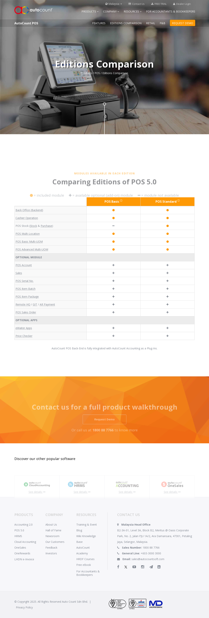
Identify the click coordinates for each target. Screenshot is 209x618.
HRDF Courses (85, 559)
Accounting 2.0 (23, 524)
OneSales (20, 547)
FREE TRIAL (159, 4)
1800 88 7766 (151, 547)
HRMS (18, 536)
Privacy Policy (24, 607)
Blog (79, 530)
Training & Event (86, 524)
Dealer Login (182, 4)
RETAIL (150, 23)
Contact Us (136, 4)
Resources (133, 11)
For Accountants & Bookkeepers (170, 11)
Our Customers (54, 542)
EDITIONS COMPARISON (126, 23)
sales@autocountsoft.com (148, 559)
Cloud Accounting (25, 542)
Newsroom (52, 536)
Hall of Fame (53, 530)
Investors (51, 553)
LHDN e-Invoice (24, 559)
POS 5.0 (19, 530)
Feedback (51, 547)
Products (90, 11)
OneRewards (22, 553)
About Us (51, 524)
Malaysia (113, 4)
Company (111, 11)
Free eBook (83, 565)
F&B (162, 23)
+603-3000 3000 (151, 553)
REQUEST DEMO (182, 23)
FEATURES (98, 23)
